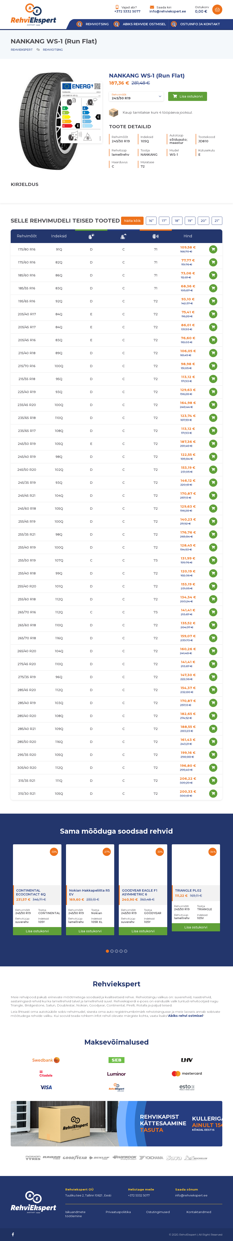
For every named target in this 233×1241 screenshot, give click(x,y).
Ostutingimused (158, 1212)
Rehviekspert (22, 49)
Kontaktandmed (199, 1212)
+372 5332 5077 (127, 11)
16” (151, 221)
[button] (107, 951)
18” (177, 221)
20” (203, 221)
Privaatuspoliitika (118, 1212)
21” (217, 221)
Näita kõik (132, 221)
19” (190, 221)
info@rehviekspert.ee (167, 11)
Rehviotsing (53, 49)
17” (164, 221)
